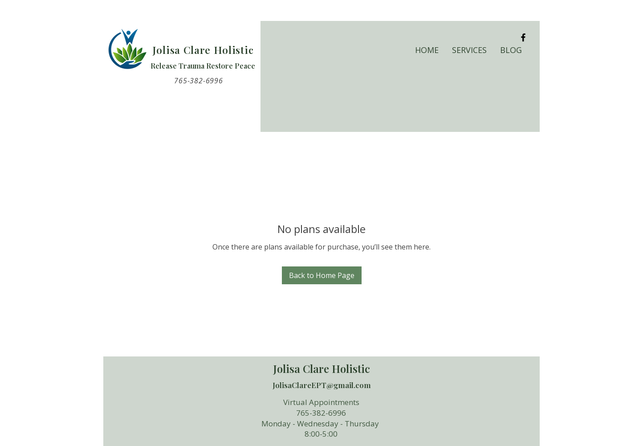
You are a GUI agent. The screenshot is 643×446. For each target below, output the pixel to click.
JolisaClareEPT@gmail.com (322, 385)
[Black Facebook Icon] (523, 37)
